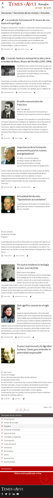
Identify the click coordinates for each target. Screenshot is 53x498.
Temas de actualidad (12, 430)
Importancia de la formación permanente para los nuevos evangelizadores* (31, 150)
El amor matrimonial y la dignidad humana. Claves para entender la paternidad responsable (34, 349)
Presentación (9, 419)
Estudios (7, 426)
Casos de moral (10, 444)
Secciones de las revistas (11, 415)
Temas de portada (11, 422)
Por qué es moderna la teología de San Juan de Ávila (33, 266)
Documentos (9, 458)
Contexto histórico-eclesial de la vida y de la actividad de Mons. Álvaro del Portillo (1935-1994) (26, 60)
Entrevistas (8, 451)
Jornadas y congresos (12, 437)
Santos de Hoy (9, 433)
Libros (6, 454)
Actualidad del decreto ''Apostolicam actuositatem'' (32, 198)
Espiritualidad (9, 462)
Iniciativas (8, 447)
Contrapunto (9, 440)
